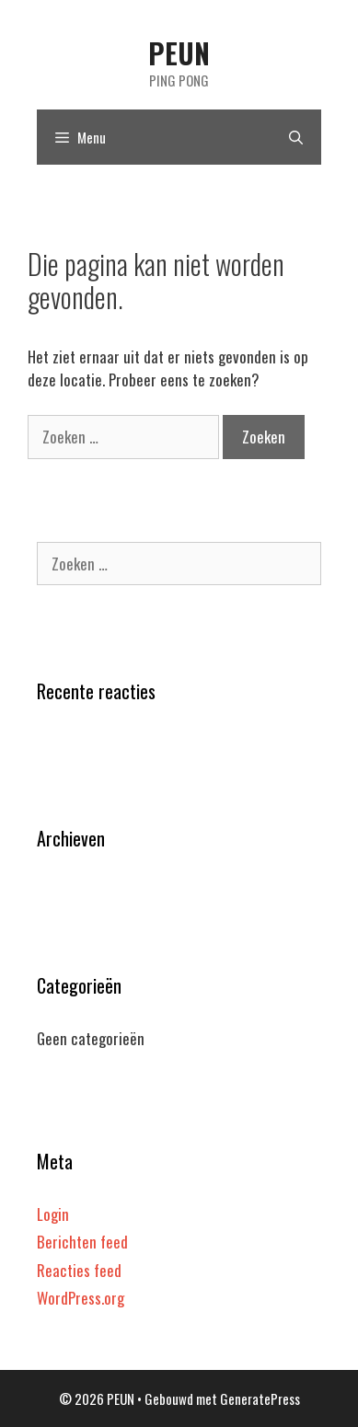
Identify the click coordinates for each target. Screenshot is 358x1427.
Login (53, 1214)
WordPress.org (80, 1297)
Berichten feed (82, 1241)
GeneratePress (260, 1398)
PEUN (179, 53)
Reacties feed (79, 1270)
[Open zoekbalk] (296, 137)
